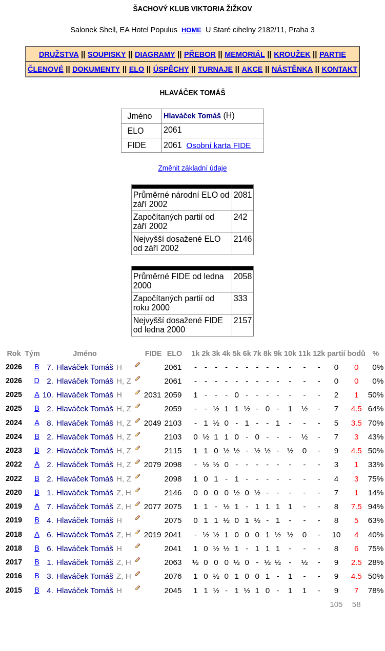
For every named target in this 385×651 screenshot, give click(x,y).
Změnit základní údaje (192, 168)
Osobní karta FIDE (218, 145)
